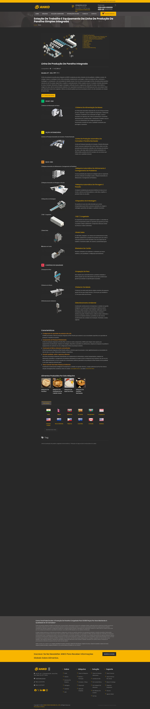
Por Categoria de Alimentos (97, 686)
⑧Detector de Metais (46, 285)
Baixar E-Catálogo (111, 682)
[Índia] (48, 410)
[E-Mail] (58, 69)
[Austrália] (80, 420)
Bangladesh (90, 414)
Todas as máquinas (83, 673)
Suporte (104, 1)
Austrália (80, 424)
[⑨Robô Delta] (57, 237)
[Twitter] (52, 69)
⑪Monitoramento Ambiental (48, 301)
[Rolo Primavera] (109, 7)
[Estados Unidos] (48, 420)
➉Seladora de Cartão (46, 246)
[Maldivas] (69, 410)
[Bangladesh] (91, 410)
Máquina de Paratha (45, 390)
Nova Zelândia (59, 424)
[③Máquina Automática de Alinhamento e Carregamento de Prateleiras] (57, 173)
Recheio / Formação (81, 677)
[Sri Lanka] (80, 410)
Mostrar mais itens (51, 430)
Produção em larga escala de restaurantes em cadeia (83, 443)
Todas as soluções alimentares (97, 674)
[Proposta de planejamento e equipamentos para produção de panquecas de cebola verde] (57, 383)
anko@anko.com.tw (81, 5)
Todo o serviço (110, 673)
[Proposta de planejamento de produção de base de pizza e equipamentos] (69, 383)
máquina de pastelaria (96, 643)
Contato (93, 13)
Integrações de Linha (73, 13)
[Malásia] (101, 420)
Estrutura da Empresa (67, 681)
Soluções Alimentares (57, 13)
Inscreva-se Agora (109, 654)
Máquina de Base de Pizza (68, 390)
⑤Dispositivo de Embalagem (48, 199)
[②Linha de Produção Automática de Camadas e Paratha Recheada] (57, 144)
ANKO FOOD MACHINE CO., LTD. (51, 705)
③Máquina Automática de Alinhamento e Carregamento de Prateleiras (59, 166)
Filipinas (69, 424)
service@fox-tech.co (76, 368)
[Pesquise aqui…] (106, 5)
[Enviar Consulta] (108, 14)
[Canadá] (91, 420)
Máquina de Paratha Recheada (80, 391)
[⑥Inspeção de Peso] (57, 277)
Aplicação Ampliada (81, 689)
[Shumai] (104, 7)
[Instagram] (47, 690)
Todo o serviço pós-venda (110, 677)
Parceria (109, 690)
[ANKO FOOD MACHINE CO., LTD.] (47, 669)
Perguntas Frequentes (109, 686)
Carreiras (66, 689)
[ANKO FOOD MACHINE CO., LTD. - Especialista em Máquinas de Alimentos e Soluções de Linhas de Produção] (42, 6)
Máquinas (45, 13)
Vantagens (67, 685)
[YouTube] (44, 690)
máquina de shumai (106, 643)
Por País (95, 696)
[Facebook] (50, 69)
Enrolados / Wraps (83, 682)
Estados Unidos (48, 424)
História (66, 676)
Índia (48, 414)
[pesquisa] (115, 5)
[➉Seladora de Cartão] (57, 253)
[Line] (56, 69)
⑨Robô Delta (44, 230)
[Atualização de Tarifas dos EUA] (83, 10)
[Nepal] (59, 410)
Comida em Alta (96, 678)
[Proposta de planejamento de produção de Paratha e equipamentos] (46, 383)
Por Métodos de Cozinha (97, 691)
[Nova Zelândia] (59, 420)
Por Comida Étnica (97, 682)
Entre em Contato (69, 645)
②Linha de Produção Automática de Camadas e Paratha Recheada (57, 137)
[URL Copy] (60, 69)
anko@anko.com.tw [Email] (40, 678)
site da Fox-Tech (90, 368)
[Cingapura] (101, 410)
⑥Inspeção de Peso (46, 269)
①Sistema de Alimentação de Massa (50, 105)
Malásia (101, 424)
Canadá (91, 424)
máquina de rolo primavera (76, 643)
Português (112, 1)
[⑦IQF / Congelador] (57, 222)
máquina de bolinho (53, 645)
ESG (65, 692)
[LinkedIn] (54, 69)
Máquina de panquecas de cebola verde (57, 391)
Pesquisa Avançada (108, 9)
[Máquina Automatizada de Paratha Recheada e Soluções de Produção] (81, 383)
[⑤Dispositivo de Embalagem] (57, 206)
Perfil (65, 673)
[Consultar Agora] (48, 95)
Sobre (37, 13)
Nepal (59, 414)
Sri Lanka (80, 414)
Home (39, 25)
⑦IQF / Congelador (46, 214)
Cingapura (101, 414)
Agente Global (110, 694)
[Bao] (103, 9)
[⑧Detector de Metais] (57, 292)
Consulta (85, 13)
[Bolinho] (100, 7)
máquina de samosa (87, 643)
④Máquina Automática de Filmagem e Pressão (53, 182)
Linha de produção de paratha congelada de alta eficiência (55, 443)
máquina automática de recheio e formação (61, 643)
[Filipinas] (69, 420)
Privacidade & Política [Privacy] (39, 706)
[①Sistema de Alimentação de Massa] (57, 113)
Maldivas (69, 414)
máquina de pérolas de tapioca (42, 645)
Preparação (81, 685)
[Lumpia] (100, 9)
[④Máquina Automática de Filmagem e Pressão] (57, 190)
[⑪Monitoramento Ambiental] (57, 308)
